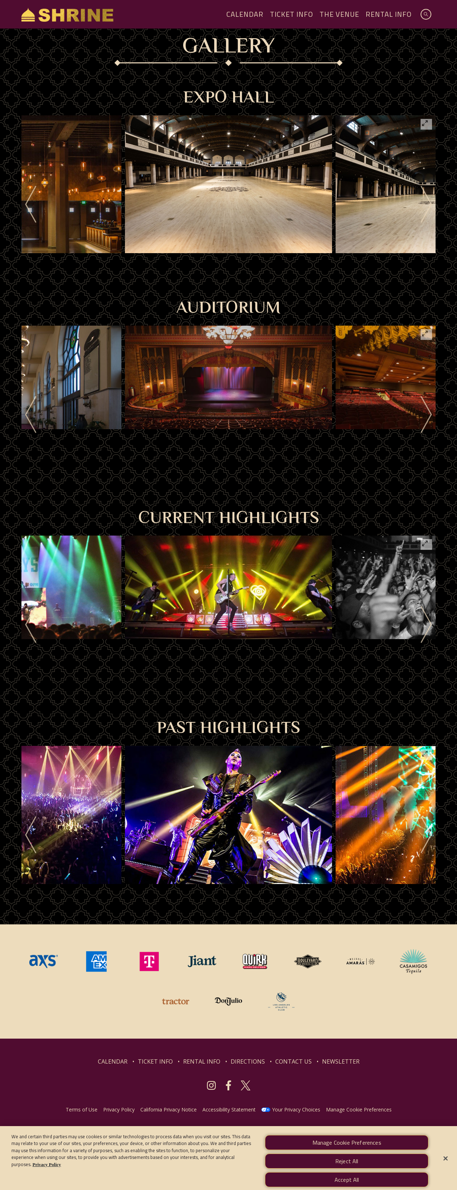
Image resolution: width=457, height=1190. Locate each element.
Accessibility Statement (229, 1109)
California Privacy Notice (168, 1109)
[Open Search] (426, 14)
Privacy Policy (119, 1109)
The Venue (339, 14)
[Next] (426, 205)
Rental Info (389, 14)
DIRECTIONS (248, 1061)
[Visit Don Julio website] (229, 1001)
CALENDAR (112, 1061)
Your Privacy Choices (296, 1109)
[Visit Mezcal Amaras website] (361, 961)
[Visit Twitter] (245, 1085)
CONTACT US (293, 1061)
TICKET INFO (155, 1061)
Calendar (244, 14)
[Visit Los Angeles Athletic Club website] (281, 1001)
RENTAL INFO (201, 1061)
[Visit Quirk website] (255, 961)
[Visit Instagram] (211, 1085)
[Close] (445, 1164)
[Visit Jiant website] (202, 961)
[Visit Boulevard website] (308, 961)
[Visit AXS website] (44, 961)
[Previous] (30, 205)
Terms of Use (81, 1109)
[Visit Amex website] (97, 961)
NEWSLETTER (341, 1061)
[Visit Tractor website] (176, 1001)
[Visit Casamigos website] (413, 961)
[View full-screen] (426, 124)
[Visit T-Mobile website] (150, 961)
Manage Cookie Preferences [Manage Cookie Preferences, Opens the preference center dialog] (346, 1148)
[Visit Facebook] (228, 1085)
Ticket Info (291, 14)
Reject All (346, 1166)
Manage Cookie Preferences (359, 1109)
